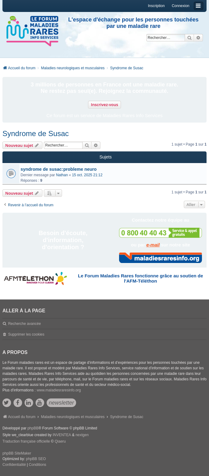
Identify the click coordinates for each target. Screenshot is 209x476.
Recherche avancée (24, 324)
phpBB (32, 428)
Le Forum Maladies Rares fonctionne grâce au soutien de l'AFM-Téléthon (140, 278)
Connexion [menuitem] (180, 6)
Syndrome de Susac (35, 133)
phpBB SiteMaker (16, 453)
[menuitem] (14, 465)
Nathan (62, 175)
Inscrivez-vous (104, 104)
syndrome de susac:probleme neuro (59, 169)
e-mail (153, 244)
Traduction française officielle (26, 441)
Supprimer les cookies (26, 334)
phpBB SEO (36, 459)
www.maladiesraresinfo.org (59, 390)
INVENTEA (61, 435)
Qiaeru (60, 441)
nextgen (82, 435)
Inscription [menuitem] (156, 6)
